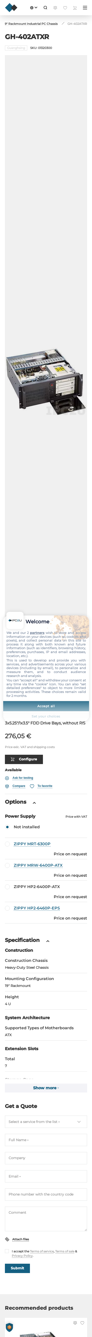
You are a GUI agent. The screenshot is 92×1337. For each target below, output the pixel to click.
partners (37, 633)
